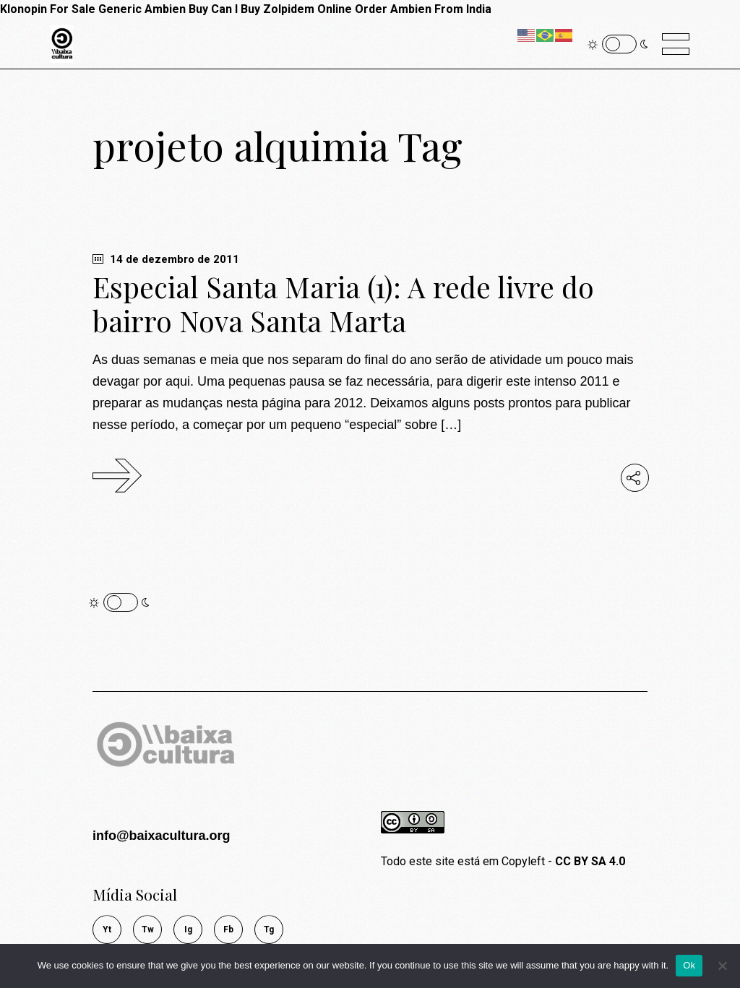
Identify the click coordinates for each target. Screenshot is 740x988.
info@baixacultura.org (161, 835)
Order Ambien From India (423, 9)
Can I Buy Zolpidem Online (281, 9)
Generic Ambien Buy (153, 9)
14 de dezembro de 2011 (165, 259)
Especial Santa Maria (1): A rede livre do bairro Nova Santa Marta (343, 303)
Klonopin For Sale (47, 9)
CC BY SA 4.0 (590, 861)
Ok (689, 965)
